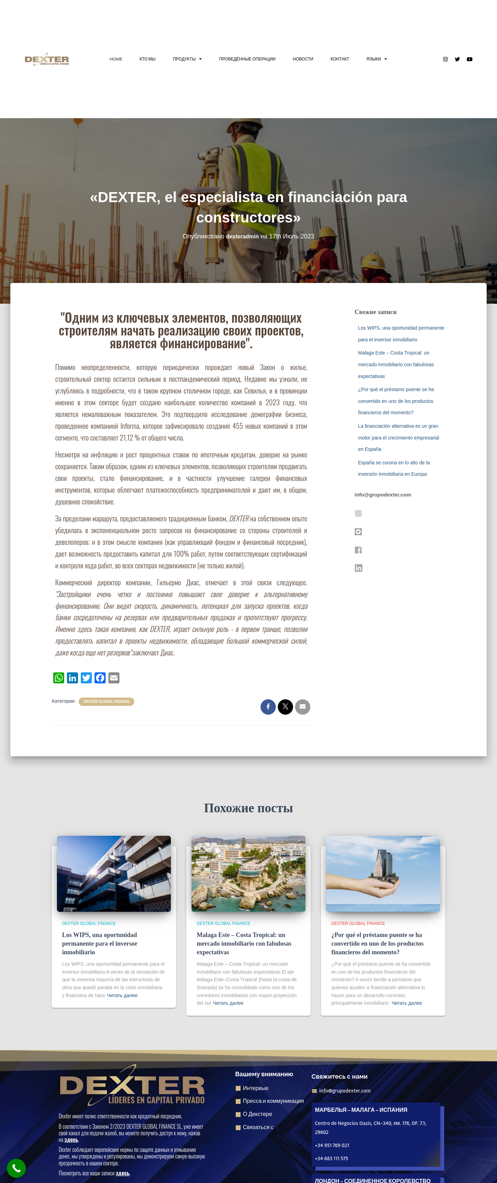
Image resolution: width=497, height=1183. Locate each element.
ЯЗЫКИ (377, 59)
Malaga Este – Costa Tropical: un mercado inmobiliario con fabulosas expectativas (396, 364)
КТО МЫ (148, 58)
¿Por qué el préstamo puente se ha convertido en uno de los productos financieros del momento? (396, 401)
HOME (116, 58)
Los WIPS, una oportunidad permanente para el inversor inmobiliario (99, 943)
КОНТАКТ (340, 58)
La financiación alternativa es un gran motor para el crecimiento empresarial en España (398, 437)
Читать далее (122, 995)
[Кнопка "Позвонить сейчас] (16, 1168)
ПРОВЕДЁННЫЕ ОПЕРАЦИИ (247, 58)
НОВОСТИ (303, 58)
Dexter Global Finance (106, 701)
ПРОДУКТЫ (187, 59)
